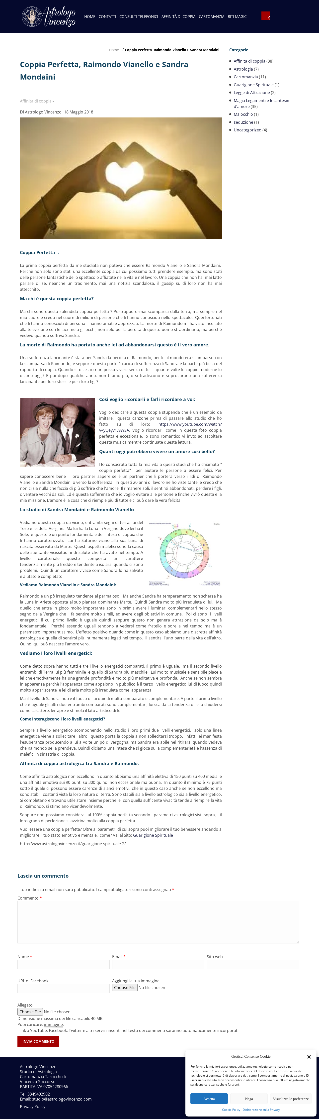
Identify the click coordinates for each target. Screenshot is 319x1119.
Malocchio (243, 114)
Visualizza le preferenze (291, 1099)
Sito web (215, 956)
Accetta (209, 1099)
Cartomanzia (211, 16)
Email (119, 956)
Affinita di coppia (249, 61)
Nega (249, 1099)
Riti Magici (237, 16)
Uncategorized (247, 130)
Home (89, 16)
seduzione (243, 122)
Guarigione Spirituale (153, 835)
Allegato (25, 1005)
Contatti (107, 16)
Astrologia (243, 69)
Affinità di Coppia (178, 16)
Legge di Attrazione (252, 92)
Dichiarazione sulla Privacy (261, 1110)
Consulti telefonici (138, 16)
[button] (309, 1056)
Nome (24, 956)
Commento (29, 898)
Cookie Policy (231, 1110)
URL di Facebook (32, 981)
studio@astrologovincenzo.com (62, 1099)
